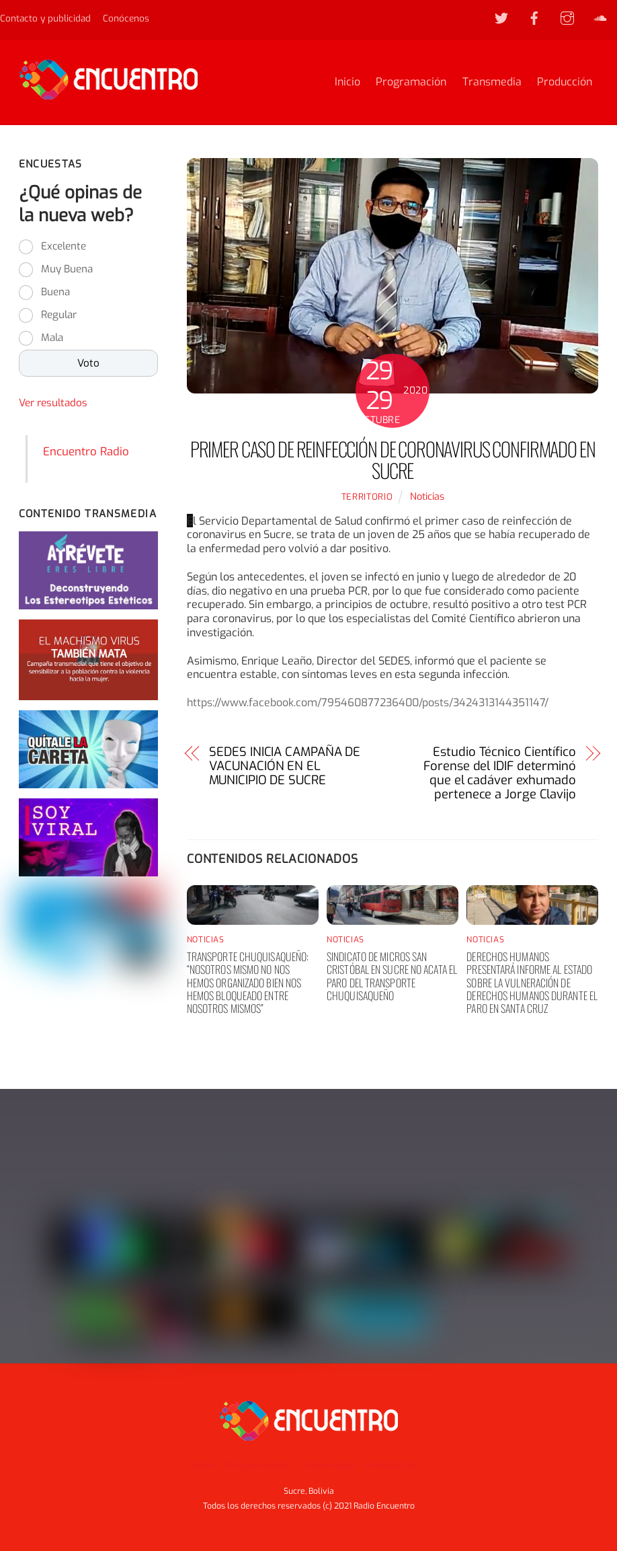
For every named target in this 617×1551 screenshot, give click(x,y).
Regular (59, 316)
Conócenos (126, 18)
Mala (52, 339)
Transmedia (492, 82)
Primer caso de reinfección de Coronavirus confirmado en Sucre (392, 460)
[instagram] (567, 17)
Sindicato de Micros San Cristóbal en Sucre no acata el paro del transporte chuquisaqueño (392, 976)
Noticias (427, 497)
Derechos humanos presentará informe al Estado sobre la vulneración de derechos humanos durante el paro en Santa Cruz (532, 983)
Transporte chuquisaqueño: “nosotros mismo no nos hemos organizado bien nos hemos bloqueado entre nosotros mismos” (248, 983)
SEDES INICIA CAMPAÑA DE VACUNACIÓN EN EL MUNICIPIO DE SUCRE (284, 767)
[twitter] (501, 17)
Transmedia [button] (328, 1466)
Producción (564, 82)
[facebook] (534, 17)
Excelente (63, 247)
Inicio (347, 82)
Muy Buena (67, 270)
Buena (55, 293)
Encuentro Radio (86, 452)
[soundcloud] (600, 17)
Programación (411, 82)
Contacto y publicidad (45, 18)
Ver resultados (53, 404)
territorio (367, 497)
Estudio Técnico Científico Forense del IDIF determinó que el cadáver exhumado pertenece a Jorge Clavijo (499, 774)
